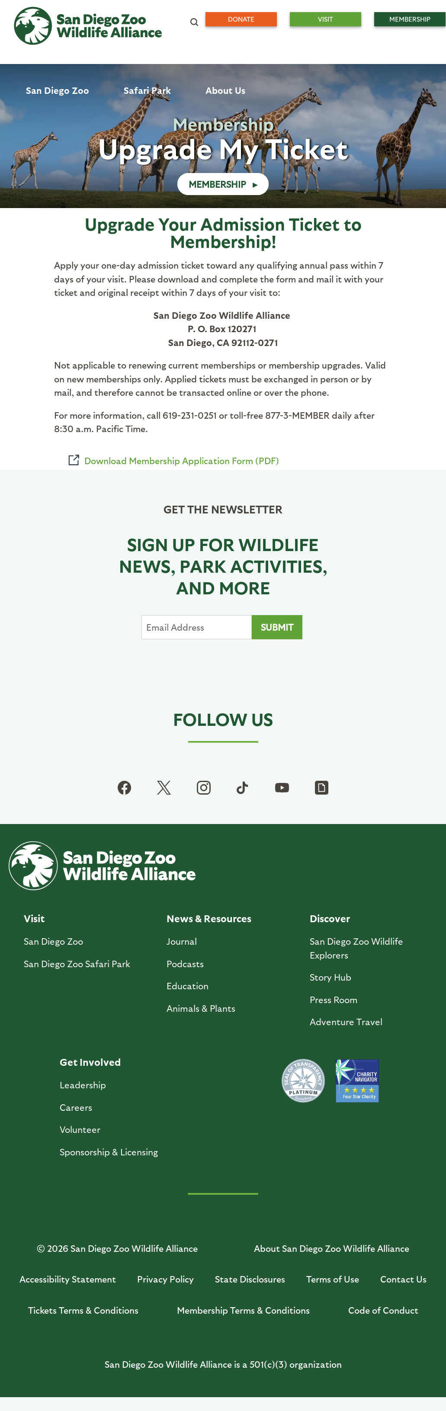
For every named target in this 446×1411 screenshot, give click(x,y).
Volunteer (80, 1129)
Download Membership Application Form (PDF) (181, 460)
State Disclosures (250, 1278)
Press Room (334, 999)
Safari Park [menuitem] (147, 90)
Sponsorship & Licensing (109, 1151)
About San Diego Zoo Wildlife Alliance (331, 1248)
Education (188, 985)
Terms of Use (332, 1278)
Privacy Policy (165, 1278)
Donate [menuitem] (241, 19)
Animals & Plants (201, 1008)
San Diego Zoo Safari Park (77, 963)
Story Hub (330, 977)
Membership (217, 184)
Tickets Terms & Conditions (83, 1310)
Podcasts (185, 963)
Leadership (83, 1084)
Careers (76, 1107)
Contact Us (403, 1278)
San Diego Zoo (53, 941)
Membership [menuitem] (409, 19)
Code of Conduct (383, 1310)
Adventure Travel (346, 1021)
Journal (182, 941)
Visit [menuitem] (325, 19)
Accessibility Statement (67, 1278)
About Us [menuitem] (225, 90)
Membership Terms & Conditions (243, 1310)
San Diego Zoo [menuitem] (57, 90)
